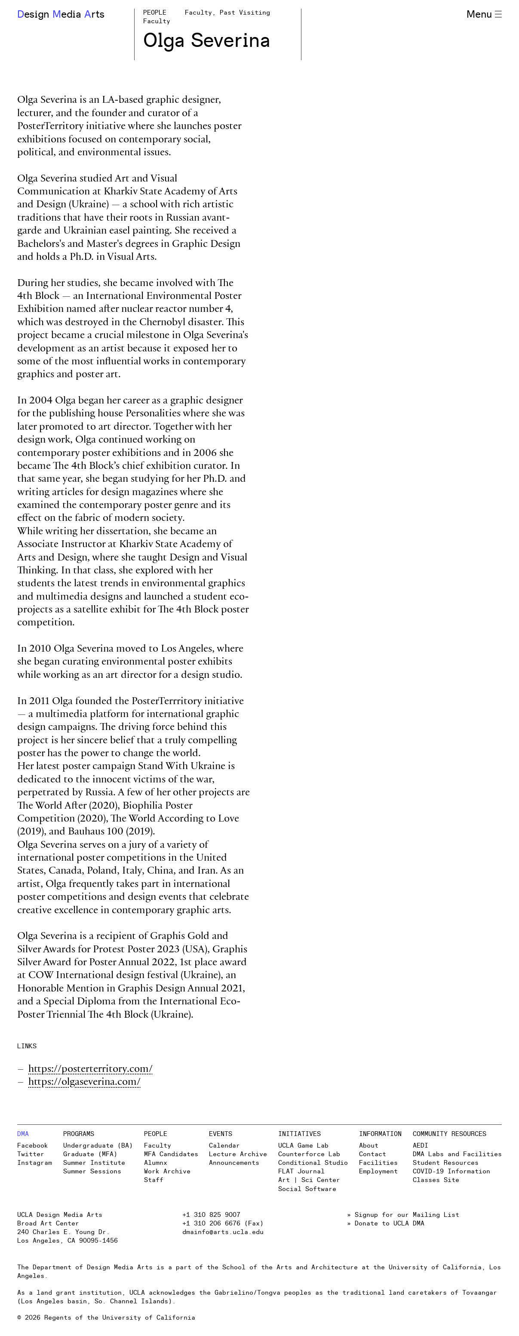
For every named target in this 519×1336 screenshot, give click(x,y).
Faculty (157, 1145)
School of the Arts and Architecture (290, 1267)
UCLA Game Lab (303, 1145)
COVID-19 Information (451, 1171)
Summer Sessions (92, 1171)
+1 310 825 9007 (211, 1215)
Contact (372, 1154)
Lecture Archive (238, 1154)
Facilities (378, 1163)
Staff (153, 1180)
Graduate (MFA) (90, 1154)
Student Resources (446, 1163)
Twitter (30, 1154)
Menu (484, 14)
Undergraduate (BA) (98, 1145)
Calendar (224, 1145)
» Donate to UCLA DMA (385, 1223)
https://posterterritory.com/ (90, 1070)
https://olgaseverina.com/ (84, 1082)
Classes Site (436, 1180)
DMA (23, 1134)
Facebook (32, 1145)
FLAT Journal (301, 1171)
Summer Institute (94, 1163)
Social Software (307, 1189)
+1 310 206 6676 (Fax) (223, 1223)
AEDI (420, 1145)
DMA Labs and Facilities (457, 1154)
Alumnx (155, 1163)
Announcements (234, 1163)
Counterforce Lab (309, 1154)
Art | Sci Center (309, 1180)
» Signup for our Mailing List (403, 1215)
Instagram (34, 1163)
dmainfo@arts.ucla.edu (223, 1232)
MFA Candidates (171, 1154)
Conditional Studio (313, 1163)
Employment (378, 1171)
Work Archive (167, 1171)
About (368, 1145)
